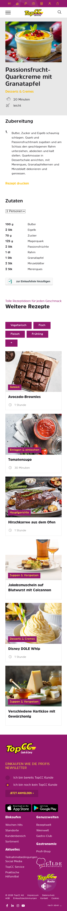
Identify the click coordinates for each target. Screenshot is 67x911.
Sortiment (12, 841)
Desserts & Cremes (19, 91)
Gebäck (15, 387)
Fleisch (15, 334)
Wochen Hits (14, 825)
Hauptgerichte (19, 512)
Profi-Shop (43, 851)
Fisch (42, 325)
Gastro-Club (44, 836)
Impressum (33, 895)
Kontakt (44, 898)
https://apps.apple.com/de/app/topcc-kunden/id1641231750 (18, 808)
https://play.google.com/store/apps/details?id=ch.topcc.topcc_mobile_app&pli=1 (45, 808)
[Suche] (59, 12)
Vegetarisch (18, 325)
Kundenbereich (15, 836)
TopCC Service (14, 867)
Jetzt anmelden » (22, 793)
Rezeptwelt (43, 825)
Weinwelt (42, 830)
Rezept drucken (17, 183)
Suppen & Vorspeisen (24, 575)
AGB (7, 898)
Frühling (37, 334)
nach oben (55, 905)
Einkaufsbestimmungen (25, 898)
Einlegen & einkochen (24, 450)
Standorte (12, 830)
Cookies (55, 898)
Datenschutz (48, 895)
